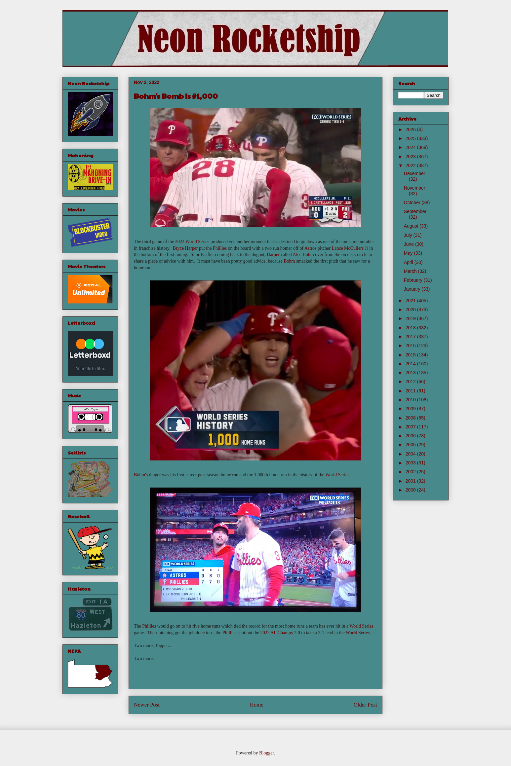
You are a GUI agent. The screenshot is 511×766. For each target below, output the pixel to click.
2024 (411, 147)
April (409, 262)
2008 (411, 417)
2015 (411, 354)
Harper (273, 254)
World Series (337, 474)
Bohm (289, 261)
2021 (411, 300)
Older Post (365, 705)
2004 (411, 453)
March (411, 271)
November (414, 188)
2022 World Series (192, 241)
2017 (411, 336)
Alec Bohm (303, 254)
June (409, 244)
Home (256, 705)
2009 (411, 408)
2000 (411, 489)
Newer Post (147, 705)
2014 (411, 363)
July (408, 235)
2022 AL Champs (276, 632)
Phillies (220, 248)
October (413, 202)
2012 (411, 381)
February (414, 280)
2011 (411, 390)
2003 (411, 462)
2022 (411, 165)
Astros (310, 248)
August (411, 226)
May (409, 253)
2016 (411, 345)
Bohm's (141, 474)
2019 (411, 318)
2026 (411, 129)
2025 (411, 138)
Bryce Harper (185, 248)
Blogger (266, 752)
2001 (411, 481)
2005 (411, 444)
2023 (411, 156)
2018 (411, 327)
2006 (411, 435)
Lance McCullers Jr (350, 248)
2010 (411, 399)
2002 (411, 471)
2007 (411, 426)
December (414, 173)
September (415, 211)
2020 (411, 309)
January (413, 289)
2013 (411, 372)
